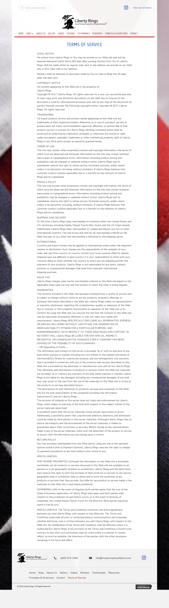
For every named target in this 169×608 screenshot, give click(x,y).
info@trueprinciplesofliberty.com (113, 558)
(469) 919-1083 (69, 558)
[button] (126, 8)
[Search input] (34, 8)
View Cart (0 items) (142, 7)
